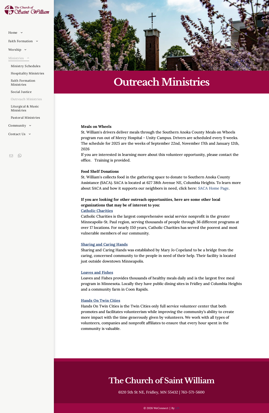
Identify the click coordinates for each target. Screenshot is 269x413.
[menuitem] (29, 32)
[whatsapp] (19, 156)
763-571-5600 (193, 392)
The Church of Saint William (161, 380)
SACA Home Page (213, 188)
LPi (177, 408)
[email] (11, 156)
